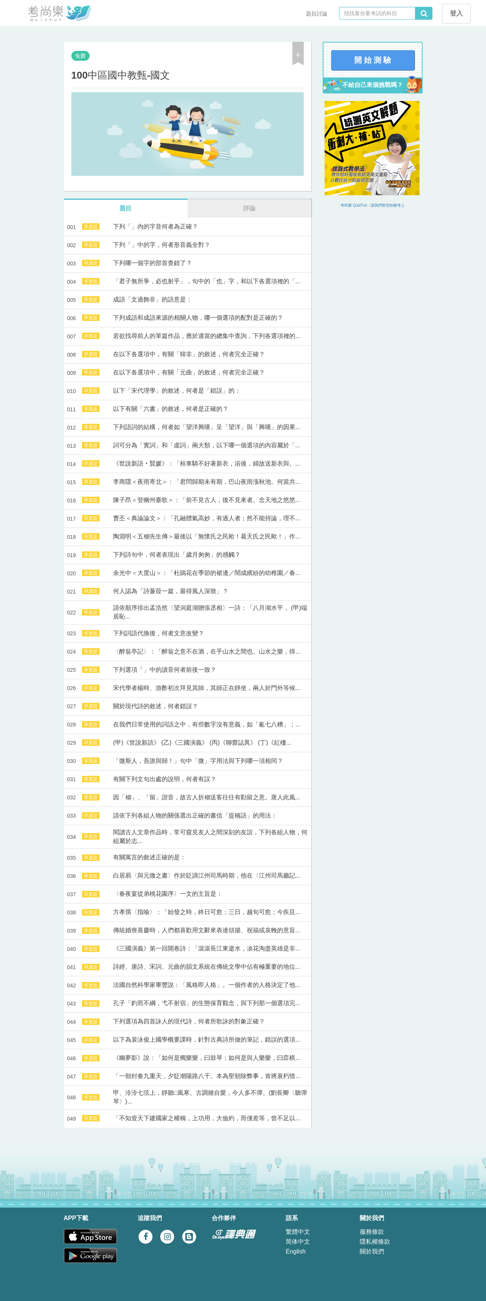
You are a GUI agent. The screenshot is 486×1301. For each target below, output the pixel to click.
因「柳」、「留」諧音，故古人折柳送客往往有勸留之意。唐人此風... (206, 797)
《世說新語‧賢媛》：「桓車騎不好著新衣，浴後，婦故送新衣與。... (206, 463)
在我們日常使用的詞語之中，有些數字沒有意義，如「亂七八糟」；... (206, 724)
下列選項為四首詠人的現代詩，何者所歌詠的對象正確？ (189, 1021)
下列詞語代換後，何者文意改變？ (158, 633)
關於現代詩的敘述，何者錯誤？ (155, 706)
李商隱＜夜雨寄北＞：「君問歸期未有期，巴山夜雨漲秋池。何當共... (206, 481)
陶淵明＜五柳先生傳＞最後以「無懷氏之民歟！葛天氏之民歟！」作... (206, 536)
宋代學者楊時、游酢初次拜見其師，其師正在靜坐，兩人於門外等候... (206, 688)
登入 (456, 13)
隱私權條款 (375, 1241)
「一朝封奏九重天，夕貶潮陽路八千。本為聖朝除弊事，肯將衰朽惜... (206, 1076)
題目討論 (316, 14)
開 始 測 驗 (372, 60)
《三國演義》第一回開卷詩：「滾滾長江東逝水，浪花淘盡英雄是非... (206, 948)
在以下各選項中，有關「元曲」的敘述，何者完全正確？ (189, 372)
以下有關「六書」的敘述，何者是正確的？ (171, 409)
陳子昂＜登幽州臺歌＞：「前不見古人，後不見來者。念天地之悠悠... (206, 500)
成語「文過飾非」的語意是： (152, 299)
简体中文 (298, 1241)
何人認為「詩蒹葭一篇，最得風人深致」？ (171, 591)
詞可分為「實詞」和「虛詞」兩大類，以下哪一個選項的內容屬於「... (206, 445)
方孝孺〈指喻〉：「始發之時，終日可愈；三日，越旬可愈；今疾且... (206, 912)
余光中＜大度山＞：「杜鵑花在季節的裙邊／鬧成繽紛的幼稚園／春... (206, 573)
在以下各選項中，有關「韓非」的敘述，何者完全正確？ (189, 354)
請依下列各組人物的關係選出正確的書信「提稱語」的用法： (195, 815)
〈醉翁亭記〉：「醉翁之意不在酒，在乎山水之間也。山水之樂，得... (206, 651)
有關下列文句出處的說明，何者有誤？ (164, 779)
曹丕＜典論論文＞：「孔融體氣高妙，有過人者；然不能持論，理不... (206, 518)
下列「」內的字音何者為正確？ (155, 226)
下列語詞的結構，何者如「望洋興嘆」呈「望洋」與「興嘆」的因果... (206, 427)
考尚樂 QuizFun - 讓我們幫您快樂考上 (373, 205)
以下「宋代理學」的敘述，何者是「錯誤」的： (177, 390)
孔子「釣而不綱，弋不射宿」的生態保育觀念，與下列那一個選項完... (206, 1003)
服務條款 (372, 1231)
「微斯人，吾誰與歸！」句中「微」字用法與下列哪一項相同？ (198, 761)
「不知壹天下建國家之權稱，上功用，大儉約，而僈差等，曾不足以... (206, 1118)
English (296, 1251)
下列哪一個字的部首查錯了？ (152, 263)
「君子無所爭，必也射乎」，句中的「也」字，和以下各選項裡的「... (206, 281)
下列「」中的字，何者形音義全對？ (161, 245)
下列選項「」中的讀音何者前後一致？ (164, 669)
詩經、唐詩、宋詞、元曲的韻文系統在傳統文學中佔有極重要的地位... (206, 966)
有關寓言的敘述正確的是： (149, 857)
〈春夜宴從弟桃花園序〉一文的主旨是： (167, 893)
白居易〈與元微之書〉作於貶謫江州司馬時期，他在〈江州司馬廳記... (206, 875)
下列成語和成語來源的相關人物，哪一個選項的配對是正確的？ (198, 317)
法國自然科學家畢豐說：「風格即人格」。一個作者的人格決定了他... (206, 985)
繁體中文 (298, 1231)
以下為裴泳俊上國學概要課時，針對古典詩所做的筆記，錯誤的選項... (206, 1039)
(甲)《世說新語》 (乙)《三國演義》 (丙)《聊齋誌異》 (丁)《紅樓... (202, 742)
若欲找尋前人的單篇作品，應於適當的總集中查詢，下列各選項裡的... (206, 336)
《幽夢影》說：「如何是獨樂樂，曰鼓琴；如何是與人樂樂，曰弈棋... (206, 1058)
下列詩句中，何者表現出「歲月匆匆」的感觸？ (177, 554)
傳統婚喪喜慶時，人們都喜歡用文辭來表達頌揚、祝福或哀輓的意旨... (206, 930)
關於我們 (372, 1251)
